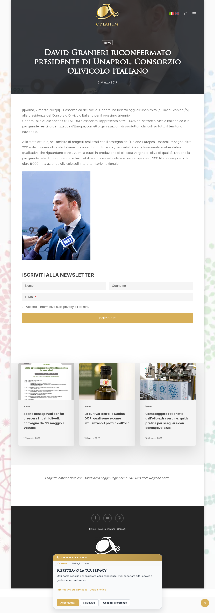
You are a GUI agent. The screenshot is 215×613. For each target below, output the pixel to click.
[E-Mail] (107, 297)
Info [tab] (87, 563)
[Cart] (186, 14)
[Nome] (64, 286)
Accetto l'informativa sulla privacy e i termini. (57, 307)
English (177, 13)
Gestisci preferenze (115, 602)
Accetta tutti (67, 602)
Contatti (121, 528)
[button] (194, 14)
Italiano (171, 13)
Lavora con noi (106, 528)
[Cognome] (151, 286)
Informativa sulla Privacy (72, 589)
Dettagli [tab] (76, 563)
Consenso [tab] (63, 563)
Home (92, 528)
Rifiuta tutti (89, 602)
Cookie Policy (97, 589)
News (107, 42)
